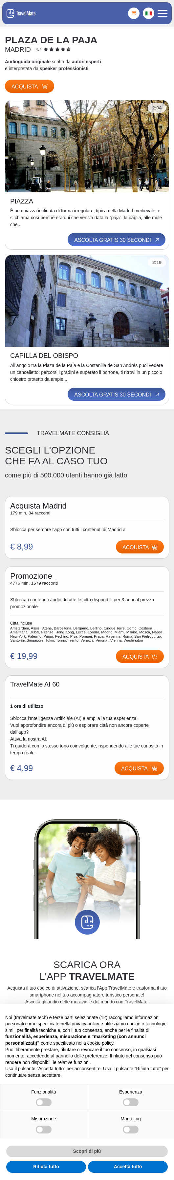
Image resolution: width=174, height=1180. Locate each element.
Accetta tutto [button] (128, 1166)
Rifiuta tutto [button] (46, 1166)
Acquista (29, 86)
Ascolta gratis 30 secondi (117, 240)
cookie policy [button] (100, 1043)
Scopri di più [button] (87, 1151)
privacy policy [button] (85, 1023)
